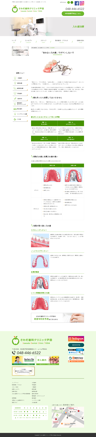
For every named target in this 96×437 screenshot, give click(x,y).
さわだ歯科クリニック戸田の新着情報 (21, 393)
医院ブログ (14, 402)
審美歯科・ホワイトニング (38, 395)
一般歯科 (34, 387)
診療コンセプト (15, 389)
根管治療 (34, 389)
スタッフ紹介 (15, 387)
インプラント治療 (66, 109)
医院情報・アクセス (17, 384)
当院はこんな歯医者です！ (18, 400)
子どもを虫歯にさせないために (22, 62)
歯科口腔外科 (35, 393)
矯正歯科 (34, 398)
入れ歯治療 (34, 402)
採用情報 (14, 398)
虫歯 (64, 130)
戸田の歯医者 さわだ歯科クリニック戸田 (40, 47)
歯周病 (67, 130)
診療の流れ (14, 391)
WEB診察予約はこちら (73, 13)
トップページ (15, 382)
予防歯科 (34, 384)
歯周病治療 (34, 391)
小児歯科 (34, 382)
